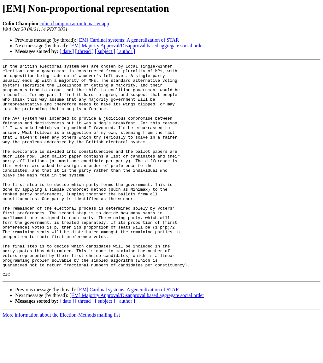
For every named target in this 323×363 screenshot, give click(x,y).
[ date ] (67, 51)
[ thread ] (84, 51)
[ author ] (125, 51)
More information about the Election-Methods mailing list (61, 357)
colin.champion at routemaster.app (74, 23)
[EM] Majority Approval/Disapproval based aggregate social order (136, 45)
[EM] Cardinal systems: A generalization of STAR (128, 40)
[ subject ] (105, 51)
